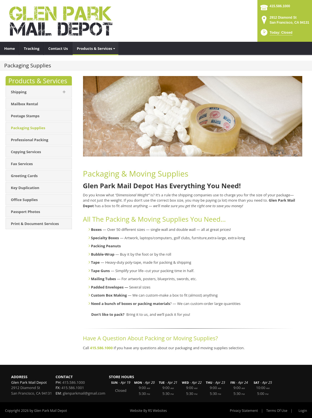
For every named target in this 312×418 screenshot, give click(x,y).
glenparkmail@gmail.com (84, 393)
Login (303, 410)
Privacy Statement (244, 410)
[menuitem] (9, 48)
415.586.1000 (280, 6)
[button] (276, 34)
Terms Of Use (276, 410)
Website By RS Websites (148, 410)
